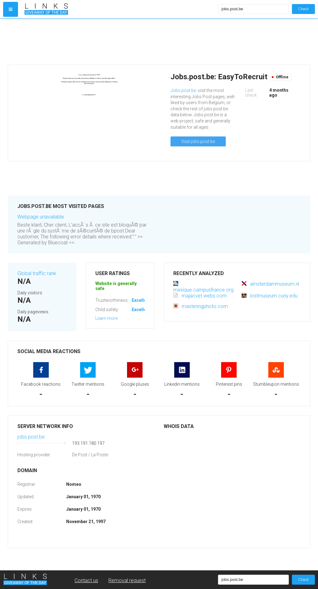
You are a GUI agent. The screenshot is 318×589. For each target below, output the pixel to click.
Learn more (106, 318)
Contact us (86, 580)
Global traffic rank (36, 273)
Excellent (141, 300)
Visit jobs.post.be (198, 141)
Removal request (127, 580)
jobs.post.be (31, 437)
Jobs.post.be (183, 90)
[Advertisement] (120, 42)
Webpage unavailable (40, 217)
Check (303, 9)
